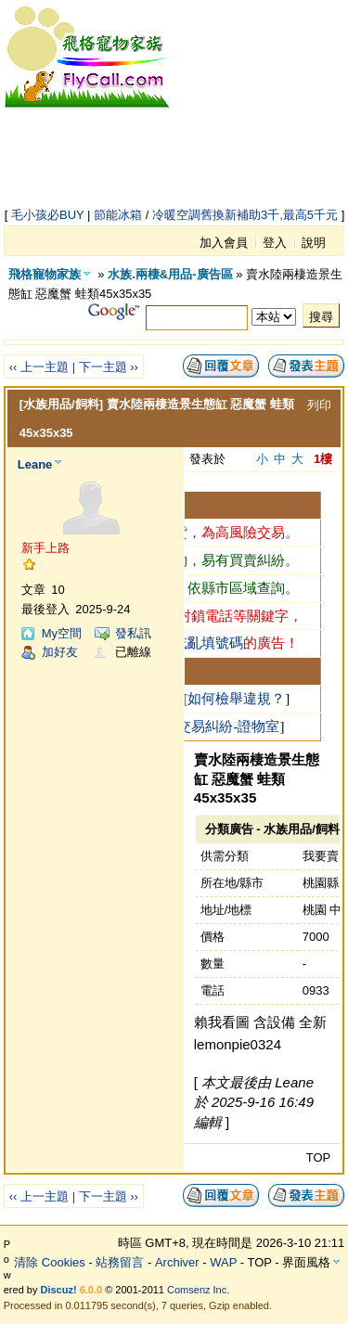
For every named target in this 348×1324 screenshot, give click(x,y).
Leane (35, 464)
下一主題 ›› (108, 367)
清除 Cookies (49, 1262)
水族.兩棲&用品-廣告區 (170, 274)
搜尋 (321, 317)
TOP (318, 1157)
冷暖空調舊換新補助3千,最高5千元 (245, 215)
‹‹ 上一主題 (39, 367)
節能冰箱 (118, 215)
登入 (275, 243)
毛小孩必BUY (47, 215)
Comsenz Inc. (198, 1289)
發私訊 (133, 633)
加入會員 (224, 243)
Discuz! (59, 1289)
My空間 (62, 633)
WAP (223, 1262)
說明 (314, 243)
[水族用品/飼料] (61, 404)
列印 (319, 405)
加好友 (60, 652)
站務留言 (120, 1262)
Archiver (177, 1262)
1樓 (323, 459)
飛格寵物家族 (44, 274)
